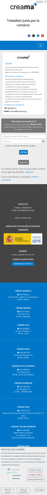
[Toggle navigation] (40, 45)
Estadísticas (16, 475)
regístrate (29, 172)
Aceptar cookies (35, 470)
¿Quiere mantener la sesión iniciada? (20, 146)
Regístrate (23, 162)
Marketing (16, 478)
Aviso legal (39, 490)
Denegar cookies (35, 475)
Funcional (15, 469)
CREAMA (8, 64)
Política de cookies (7, 491)
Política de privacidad (23, 491)
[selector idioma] (42, 1)
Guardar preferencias (35, 479)
